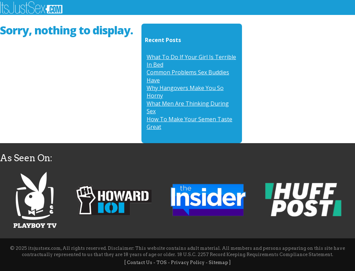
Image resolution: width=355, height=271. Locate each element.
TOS (161, 262)
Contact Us (139, 262)
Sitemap (218, 262)
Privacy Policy (188, 262)
